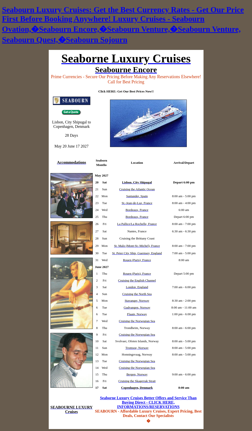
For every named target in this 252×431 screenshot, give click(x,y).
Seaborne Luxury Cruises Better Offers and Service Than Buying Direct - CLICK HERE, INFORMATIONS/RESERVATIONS (148, 402)
